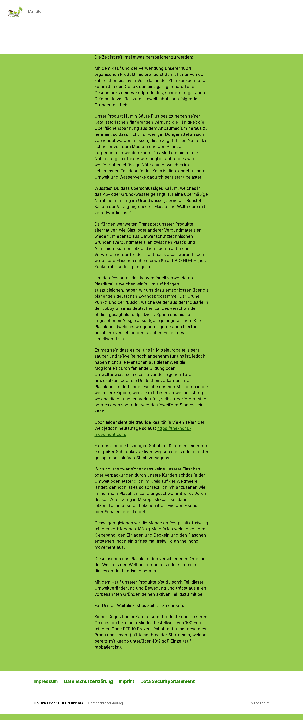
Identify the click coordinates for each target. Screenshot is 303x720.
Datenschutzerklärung (88, 687)
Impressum (45, 687)
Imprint (126, 687)
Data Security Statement (167, 687)
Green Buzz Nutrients (65, 709)
